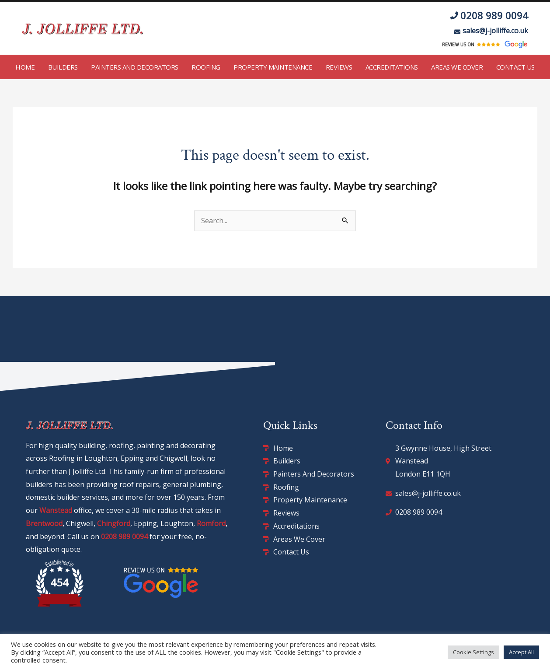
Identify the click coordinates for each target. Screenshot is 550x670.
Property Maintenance (272, 67)
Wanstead (55, 510)
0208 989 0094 (124, 536)
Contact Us (515, 67)
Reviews (339, 67)
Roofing (205, 67)
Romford (211, 523)
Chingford (113, 523)
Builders (63, 67)
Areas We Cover (457, 67)
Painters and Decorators (134, 67)
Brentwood (44, 523)
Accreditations (392, 67)
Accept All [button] (521, 652)
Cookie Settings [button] (473, 652)
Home (25, 67)
